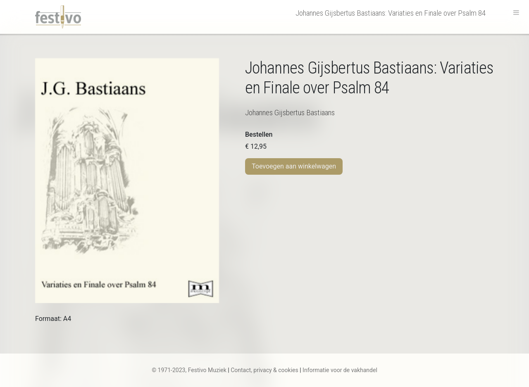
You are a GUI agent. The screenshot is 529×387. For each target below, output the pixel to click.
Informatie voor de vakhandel (340, 370)
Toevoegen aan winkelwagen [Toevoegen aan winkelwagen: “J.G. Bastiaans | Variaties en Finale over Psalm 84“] (294, 166)
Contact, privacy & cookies (264, 370)
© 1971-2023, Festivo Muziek (189, 370)
